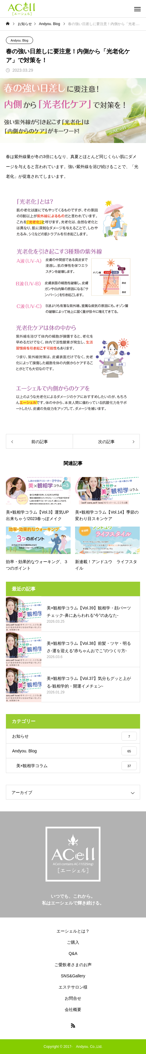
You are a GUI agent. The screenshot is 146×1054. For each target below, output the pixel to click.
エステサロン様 (73, 987)
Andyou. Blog (19, 40)
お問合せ (73, 998)
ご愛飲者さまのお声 (73, 964)
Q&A (73, 953)
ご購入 (73, 942)
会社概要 (73, 1009)
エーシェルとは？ (73, 931)
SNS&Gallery (73, 976)
